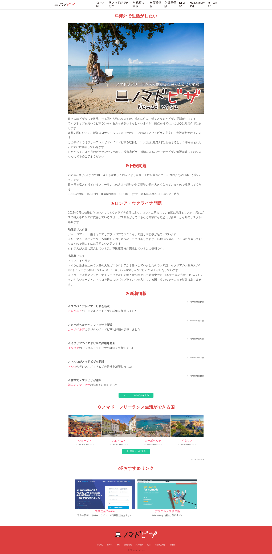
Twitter (172, 545)
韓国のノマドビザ (79, 384)
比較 (118, 545)
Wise (149, 545)
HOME (100, 4)
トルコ (72, 366)
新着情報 (128, 545)
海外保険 (139, 545)
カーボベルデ (76, 329)
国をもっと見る (138, 451)
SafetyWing (160, 545)
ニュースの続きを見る (137, 395)
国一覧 (109, 545)
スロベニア (75, 310)
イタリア (73, 347)
